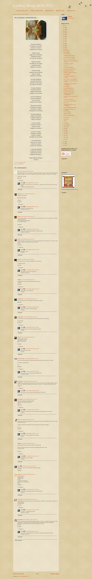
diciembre (66, 50)
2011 (64, 143)
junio (65, 130)
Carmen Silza (20, 499)
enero (65, 139)
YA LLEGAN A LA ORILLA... (69, 99)
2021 (64, 34)
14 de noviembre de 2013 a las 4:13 (27, 239)
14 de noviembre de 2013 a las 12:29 (32, 229)
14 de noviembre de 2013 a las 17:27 (32, 433)
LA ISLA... (65, 65)
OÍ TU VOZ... (66, 102)
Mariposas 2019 (49, 10)
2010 (64, 145)
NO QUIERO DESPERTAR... (69, 88)
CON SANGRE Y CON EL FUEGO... (70, 79)
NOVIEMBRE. (66, 119)
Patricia (19, 239)
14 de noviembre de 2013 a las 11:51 (30, 316)
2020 (64, 36)
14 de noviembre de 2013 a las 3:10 (28, 193)
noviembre (66, 52)
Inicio (37, 573)
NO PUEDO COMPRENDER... (69, 90)
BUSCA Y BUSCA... (67, 111)
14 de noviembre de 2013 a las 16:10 (30, 381)
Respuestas (21, 180)
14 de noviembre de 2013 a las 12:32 (32, 288)
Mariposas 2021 (71, 10)
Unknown (19, 474)
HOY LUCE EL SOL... (68, 53)
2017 (64, 41)
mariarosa (20, 193)
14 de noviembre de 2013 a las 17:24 (32, 371)
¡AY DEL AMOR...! (67, 86)
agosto (65, 126)
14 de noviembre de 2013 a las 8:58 (27, 259)
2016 (64, 43)
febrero (65, 137)
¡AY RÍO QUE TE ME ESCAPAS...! (70, 69)
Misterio (19, 259)
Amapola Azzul (21, 298)
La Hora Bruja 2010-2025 (33, 5)
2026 (64, 25)
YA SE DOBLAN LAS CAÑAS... (69, 57)
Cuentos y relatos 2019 (22, 10)
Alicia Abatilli (20, 399)
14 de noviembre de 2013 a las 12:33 (32, 327)
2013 (64, 49)
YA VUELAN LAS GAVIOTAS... (69, 91)
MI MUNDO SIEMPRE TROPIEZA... (70, 72)
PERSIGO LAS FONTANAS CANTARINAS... (69, 94)
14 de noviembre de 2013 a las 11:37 (31, 298)
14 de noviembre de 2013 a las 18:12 (28, 474)
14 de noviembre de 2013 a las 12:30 (32, 249)
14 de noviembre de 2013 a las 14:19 (31, 358)
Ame (18, 171)
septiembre (66, 125)
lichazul (19, 337)
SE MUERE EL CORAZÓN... (69, 63)
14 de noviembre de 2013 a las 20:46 (30, 519)
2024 (64, 29)
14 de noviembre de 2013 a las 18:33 (30, 499)
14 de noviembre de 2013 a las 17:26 (32, 390)
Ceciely (19, 216)
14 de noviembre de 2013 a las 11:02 (28, 279)
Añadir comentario (18, 540)
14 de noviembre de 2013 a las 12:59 (28, 337)
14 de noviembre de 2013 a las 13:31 (32, 348)
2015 (64, 45)
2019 (64, 38)
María (19, 419)
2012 (64, 141)
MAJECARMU (20, 519)
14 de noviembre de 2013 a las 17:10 (28, 443)
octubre (65, 123)
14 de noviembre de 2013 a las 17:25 (29, 466)
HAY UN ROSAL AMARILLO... (69, 67)
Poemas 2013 (20, 163)
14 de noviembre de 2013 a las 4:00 (27, 216)
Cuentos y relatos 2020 (36, 10)
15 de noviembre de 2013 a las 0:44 (31, 531)
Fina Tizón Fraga (21, 358)
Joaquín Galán (20, 316)
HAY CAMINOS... (67, 117)
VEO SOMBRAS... (67, 74)
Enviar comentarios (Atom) (23, 576)
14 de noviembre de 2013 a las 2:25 (26, 171)
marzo (65, 135)
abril (65, 133)
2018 (64, 40)
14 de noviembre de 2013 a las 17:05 (27, 419)
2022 (64, 32)
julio (64, 128)
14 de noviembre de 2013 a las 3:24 (31, 182)
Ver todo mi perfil (71, 18)
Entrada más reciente (18, 573)
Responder (20, 178)
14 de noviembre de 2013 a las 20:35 (32, 489)
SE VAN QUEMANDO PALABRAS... (70, 107)
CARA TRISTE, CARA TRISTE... (70, 59)
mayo (65, 132)
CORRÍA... (66, 120)
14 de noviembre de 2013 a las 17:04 (30, 399)
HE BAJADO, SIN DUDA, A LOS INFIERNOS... (70, 105)
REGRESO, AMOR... (67, 113)
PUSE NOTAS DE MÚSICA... (69, 70)
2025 (64, 27)
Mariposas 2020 (60, 10)
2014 (64, 47)
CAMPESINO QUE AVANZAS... (69, 55)
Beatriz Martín (20, 381)
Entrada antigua (55, 573)
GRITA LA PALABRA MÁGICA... (69, 115)
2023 (64, 31)
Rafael (22, 182)
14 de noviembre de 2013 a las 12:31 (32, 269)
